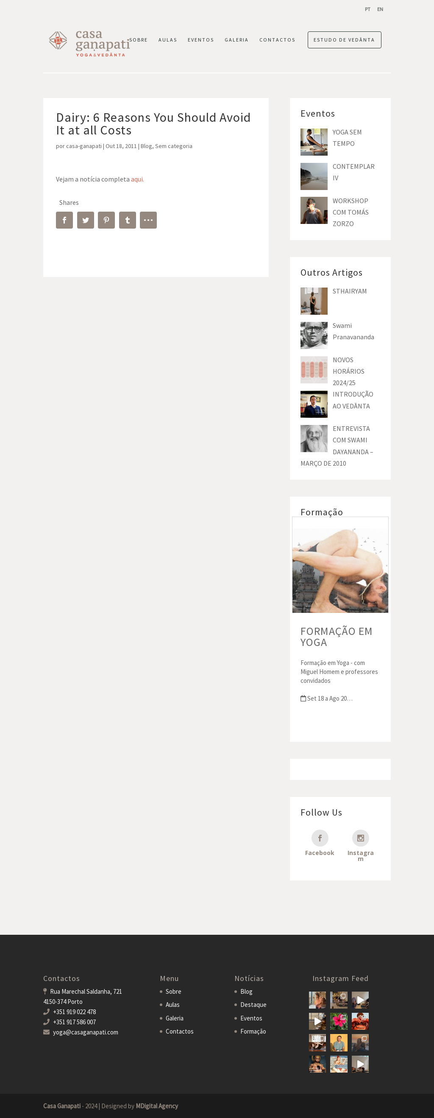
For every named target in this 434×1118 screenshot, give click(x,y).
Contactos (180, 1031)
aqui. (137, 179)
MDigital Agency (157, 1106)
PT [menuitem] (367, 9)
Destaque (253, 1005)
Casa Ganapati (62, 1106)
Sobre (173, 991)
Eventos (251, 1018)
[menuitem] (368, 9)
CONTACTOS (277, 40)
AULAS (168, 40)
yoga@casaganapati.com (85, 1032)
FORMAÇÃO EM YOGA (336, 636)
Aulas (173, 1005)
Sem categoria (173, 146)
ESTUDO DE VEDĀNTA (344, 39)
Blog (146, 146)
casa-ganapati (84, 146)
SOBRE (138, 40)
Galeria (175, 1018)
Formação (253, 1031)
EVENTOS (201, 40)
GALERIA (237, 40)
